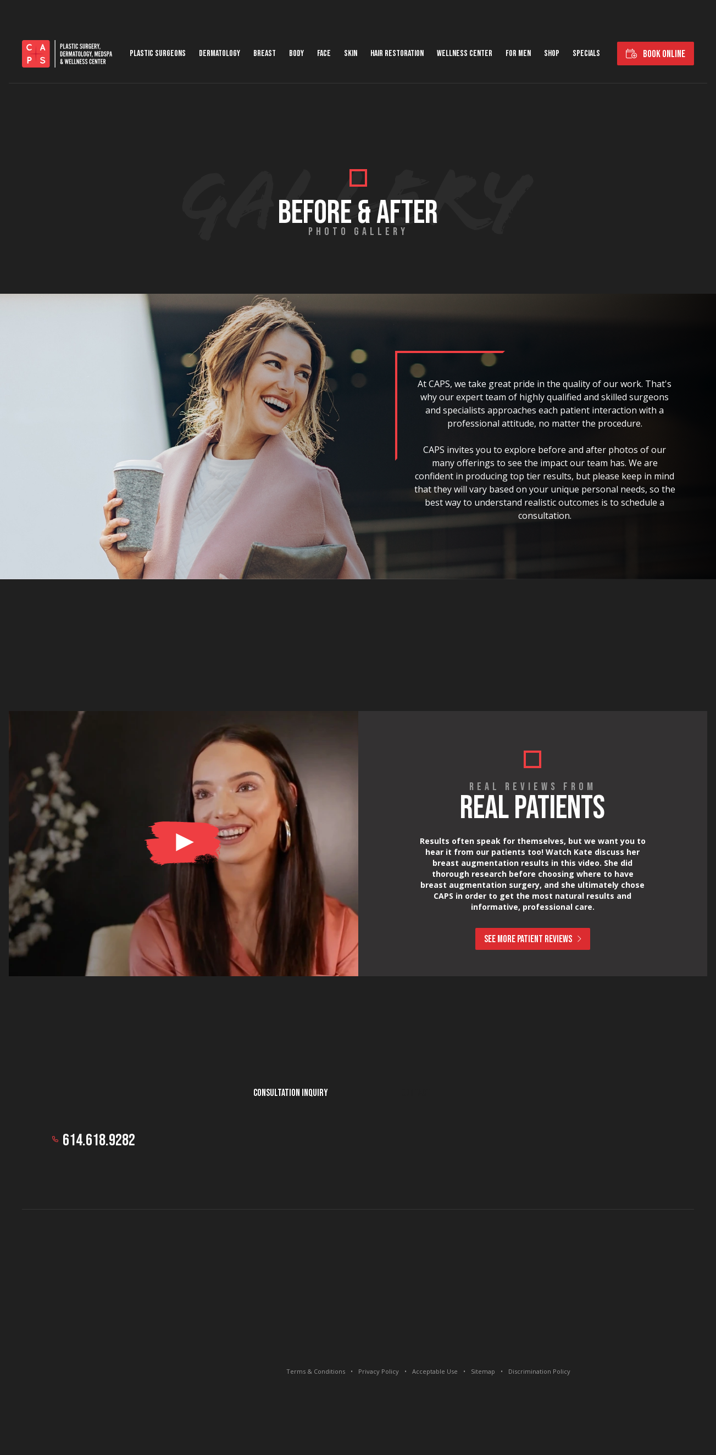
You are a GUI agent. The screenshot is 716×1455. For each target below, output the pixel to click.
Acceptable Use (435, 1371)
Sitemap (483, 1371)
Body (296, 53)
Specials (586, 53)
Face (324, 53)
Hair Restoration (397, 53)
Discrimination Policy (539, 1371)
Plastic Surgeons (158, 53)
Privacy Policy (378, 1371)
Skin (350, 53)
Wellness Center (464, 53)
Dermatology (219, 53)
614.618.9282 (99, 1140)
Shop (551, 53)
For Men (518, 53)
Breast (264, 53)
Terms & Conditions (315, 1371)
